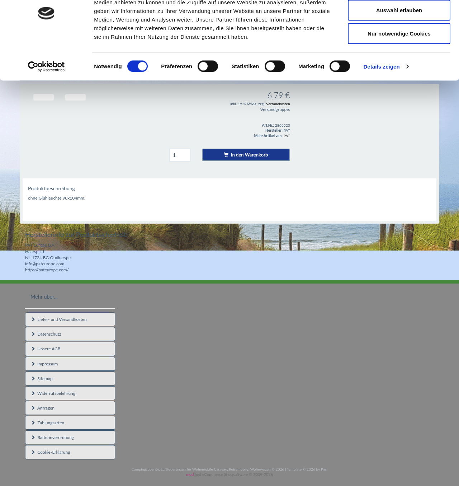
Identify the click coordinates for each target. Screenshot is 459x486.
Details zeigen (381, 99)
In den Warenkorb (246, 155)
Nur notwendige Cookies (399, 66)
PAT (287, 136)
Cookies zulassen (399, 19)
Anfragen (43, 408)
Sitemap (42, 378)
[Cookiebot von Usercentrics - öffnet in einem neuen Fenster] (46, 99)
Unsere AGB (46, 348)
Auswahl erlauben (399, 42)
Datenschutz (46, 334)
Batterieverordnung (52, 437)
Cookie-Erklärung (50, 452)
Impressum (44, 363)
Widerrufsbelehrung (53, 393)
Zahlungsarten (47, 422)
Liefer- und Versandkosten (59, 319)
